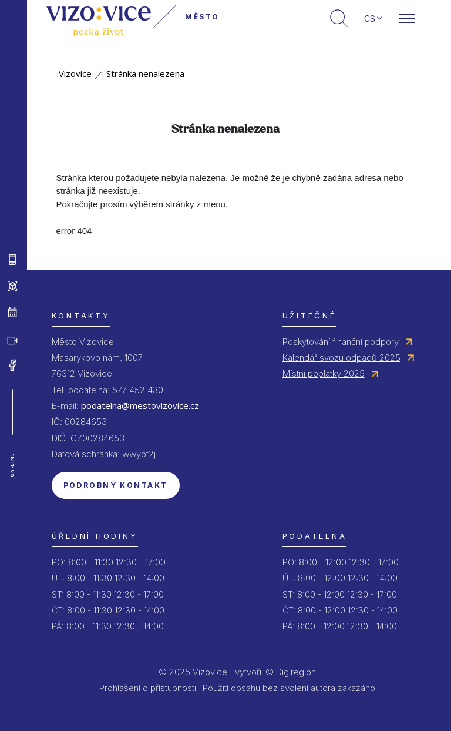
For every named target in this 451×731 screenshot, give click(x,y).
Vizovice (74, 73)
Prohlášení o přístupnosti (147, 687)
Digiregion (296, 672)
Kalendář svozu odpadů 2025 (341, 357)
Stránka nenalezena (145, 73)
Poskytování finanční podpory (340, 341)
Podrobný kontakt (115, 485)
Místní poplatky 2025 (323, 373)
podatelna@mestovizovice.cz (140, 405)
